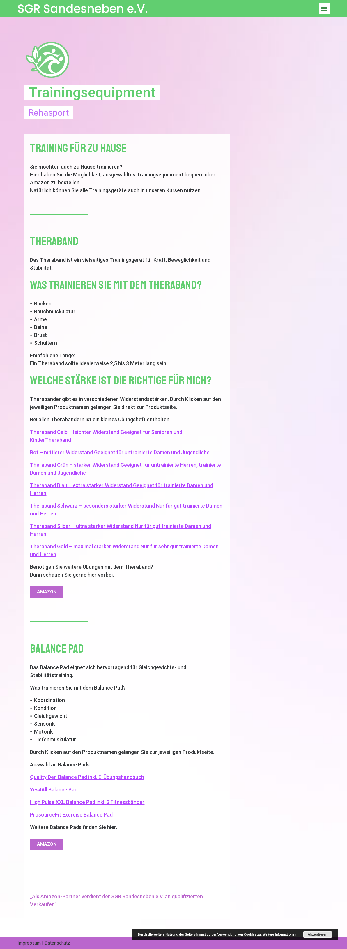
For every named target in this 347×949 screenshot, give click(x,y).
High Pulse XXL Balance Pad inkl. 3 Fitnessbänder (87, 802)
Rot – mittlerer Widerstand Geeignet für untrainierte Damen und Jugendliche (120, 452)
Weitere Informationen (279, 934)
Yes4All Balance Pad (53, 790)
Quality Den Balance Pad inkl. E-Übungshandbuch (87, 777)
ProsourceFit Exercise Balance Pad (71, 815)
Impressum (29, 943)
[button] (324, 8)
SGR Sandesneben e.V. (82, 9)
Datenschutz (57, 943)
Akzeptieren (317, 934)
